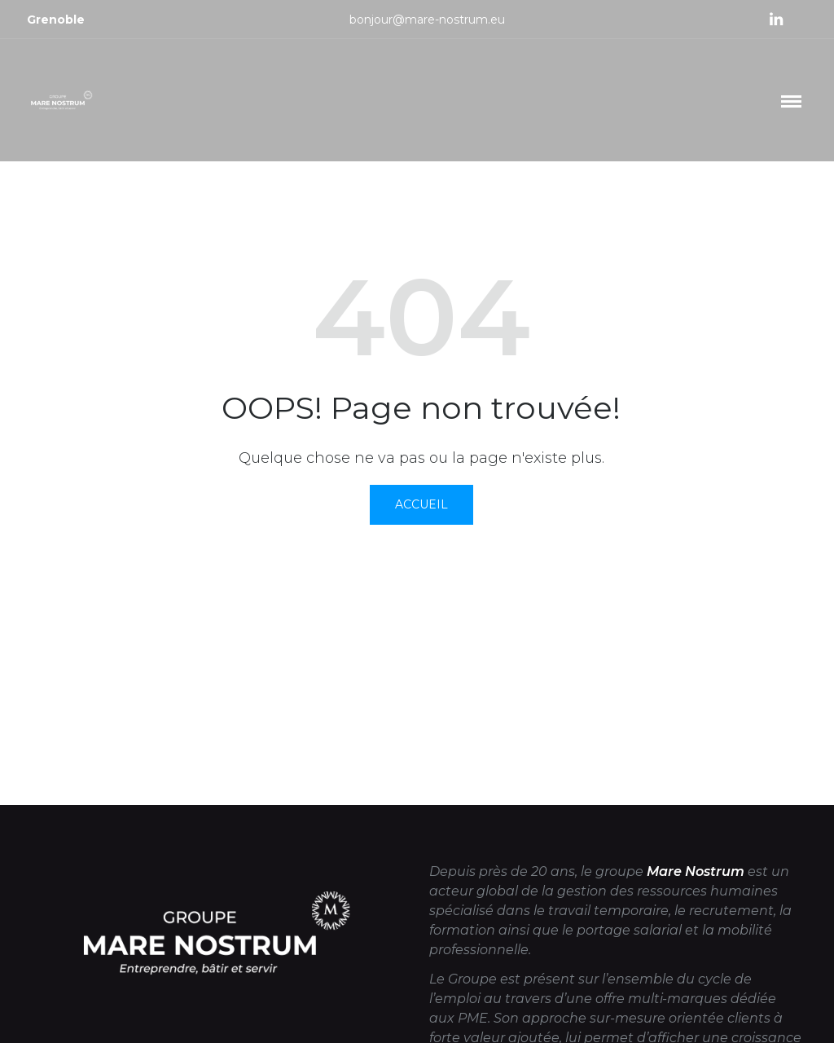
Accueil (421, 504)
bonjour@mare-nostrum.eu (427, 19)
